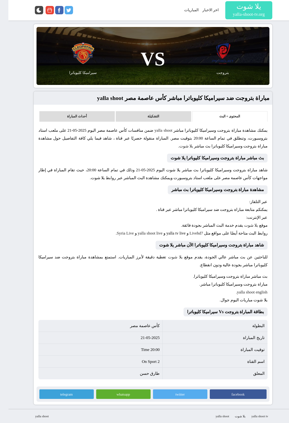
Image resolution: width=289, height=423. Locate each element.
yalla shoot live (141, 233)
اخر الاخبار (202, 10)
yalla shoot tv (251, 416)
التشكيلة (145, 116)
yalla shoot (155, 130)
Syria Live (116, 233)
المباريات (183, 10)
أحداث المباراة (69, 116)
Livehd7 (188, 233)
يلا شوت (178, 146)
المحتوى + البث (221, 116)
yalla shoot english (244, 292)
